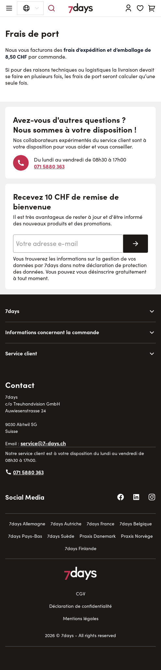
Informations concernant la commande (52, 331)
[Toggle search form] (51, 8)
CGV (80, 594)
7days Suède (60, 536)
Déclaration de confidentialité (80, 606)
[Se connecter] (128, 8)
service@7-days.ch (43, 443)
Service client (21, 353)
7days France (100, 523)
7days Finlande (80, 548)
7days (12, 310)
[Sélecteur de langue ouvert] (30, 8)
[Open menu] (9, 8)
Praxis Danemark (98, 536)
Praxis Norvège (137, 536)
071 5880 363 (49, 166)
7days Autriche (66, 523)
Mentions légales (80, 618)
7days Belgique (136, 523)
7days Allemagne (27, 523)
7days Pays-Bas (25, 536)
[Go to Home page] (80, 8)
